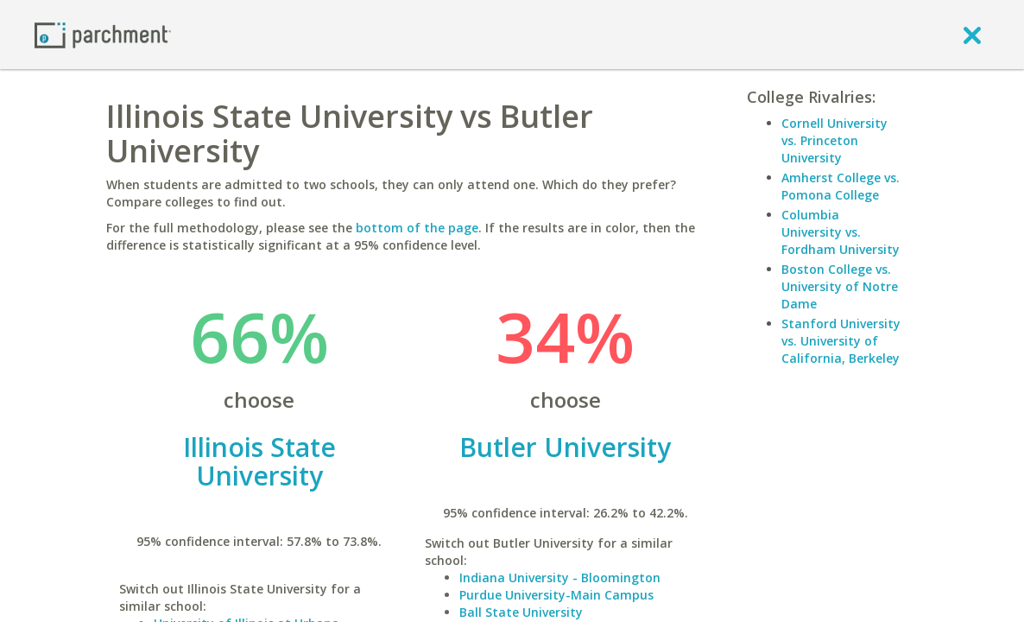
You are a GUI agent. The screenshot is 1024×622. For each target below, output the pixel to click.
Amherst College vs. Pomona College (840, 186)
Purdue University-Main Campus (556, 595)
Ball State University (521, 612)
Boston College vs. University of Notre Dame (839, 286)
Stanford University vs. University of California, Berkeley (841, 340)
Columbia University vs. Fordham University (840, 231)
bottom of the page (417, 227)
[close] (972, 34)
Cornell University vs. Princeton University (834, 140)
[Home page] (103, 34)
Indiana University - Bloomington (560, 577)
